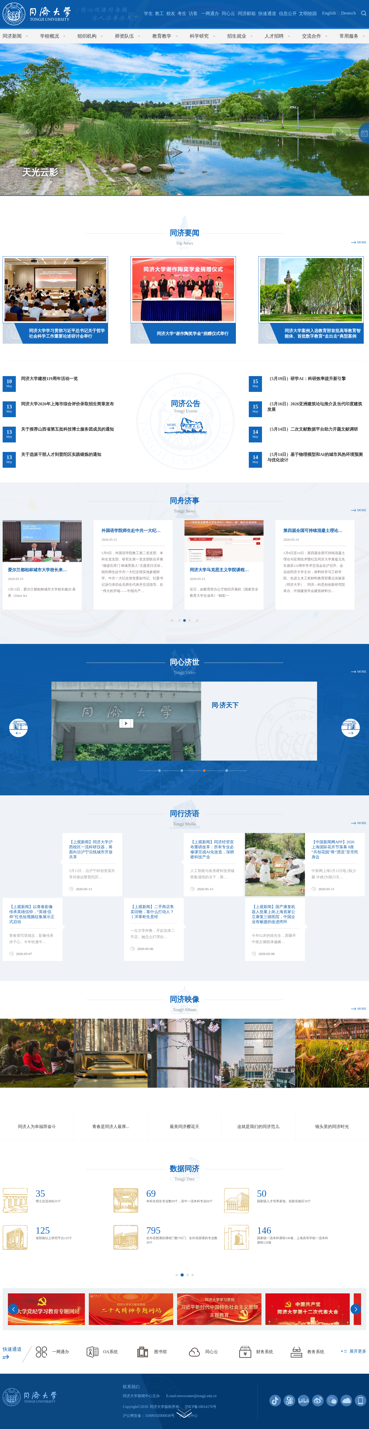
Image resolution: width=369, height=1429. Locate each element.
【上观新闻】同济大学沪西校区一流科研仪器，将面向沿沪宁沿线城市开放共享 (91, 849)
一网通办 (210, 13)
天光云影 (40, 172)
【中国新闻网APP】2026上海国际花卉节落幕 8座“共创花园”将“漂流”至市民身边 (335, 849)
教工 (159, 13)
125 (43, 1230)
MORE (361, 242)
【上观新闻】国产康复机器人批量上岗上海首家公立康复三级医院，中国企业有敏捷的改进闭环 (273, 914)
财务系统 (264, 1351)
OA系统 (110, 1351)
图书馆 (160, 1351)
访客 (193, 13)
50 (261, 1193)
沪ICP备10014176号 (200, 1407)
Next (341, 131)
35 (40, 1193)
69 (151, 1193)
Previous (27, 131)
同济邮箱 (247, 13)
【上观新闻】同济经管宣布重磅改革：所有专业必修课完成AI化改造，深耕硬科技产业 (212, 849)
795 (153, 1230)
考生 (181, 13)
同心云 (228, 13)
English (329, 13)
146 (264, 1230)
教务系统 (315, 1351)
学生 (148, 13)
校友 (170, 13)
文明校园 (308, 13)
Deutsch (348, 13)
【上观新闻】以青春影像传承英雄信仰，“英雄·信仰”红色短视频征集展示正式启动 (32, 914)
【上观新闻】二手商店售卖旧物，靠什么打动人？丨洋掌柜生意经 (152, 912)
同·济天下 (225, 705)
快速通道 (267, 13)
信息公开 (288, 13)
